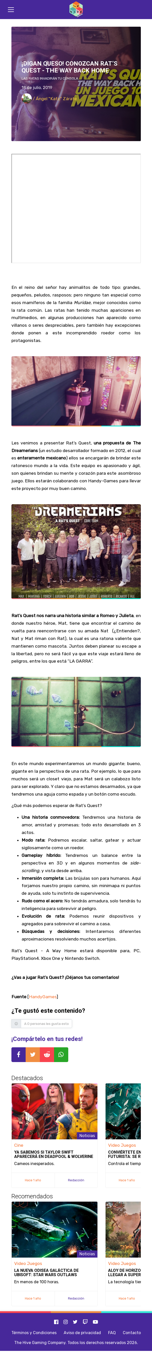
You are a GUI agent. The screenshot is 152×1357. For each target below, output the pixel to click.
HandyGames (43, 996)
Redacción (76, 1180)
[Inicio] (76, 9)
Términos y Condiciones (34, 1332)
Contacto (132, 1332)
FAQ (112, 1332)
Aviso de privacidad (82, 1332)
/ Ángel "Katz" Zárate (49, 98)
